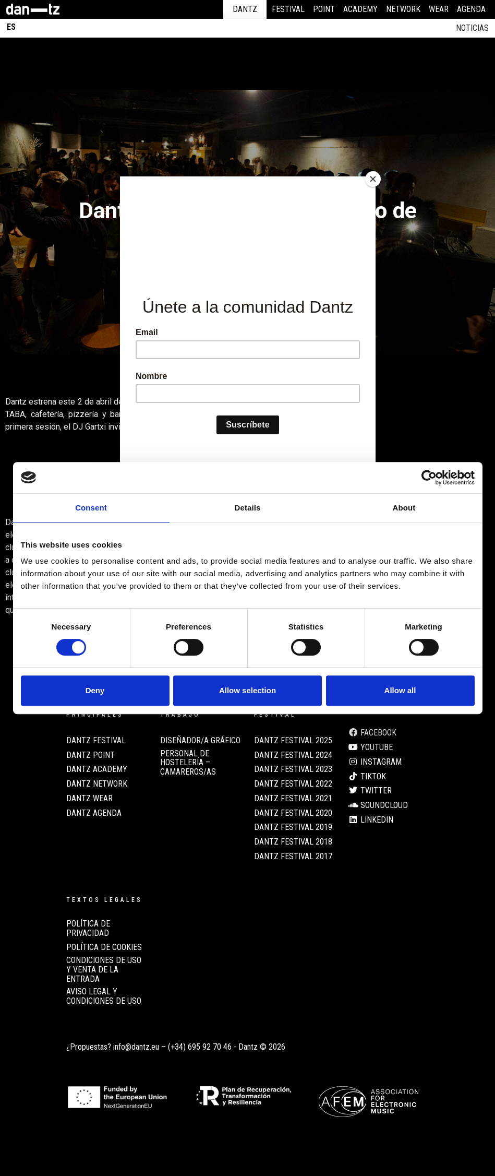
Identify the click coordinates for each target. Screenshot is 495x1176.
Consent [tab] (91, 507)
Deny (95, 690)
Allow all (400, 690)
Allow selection (247, 690)
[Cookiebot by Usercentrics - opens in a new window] (429, 477)
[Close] (373, 179)
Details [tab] (248, 507)
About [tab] (404, 507)
